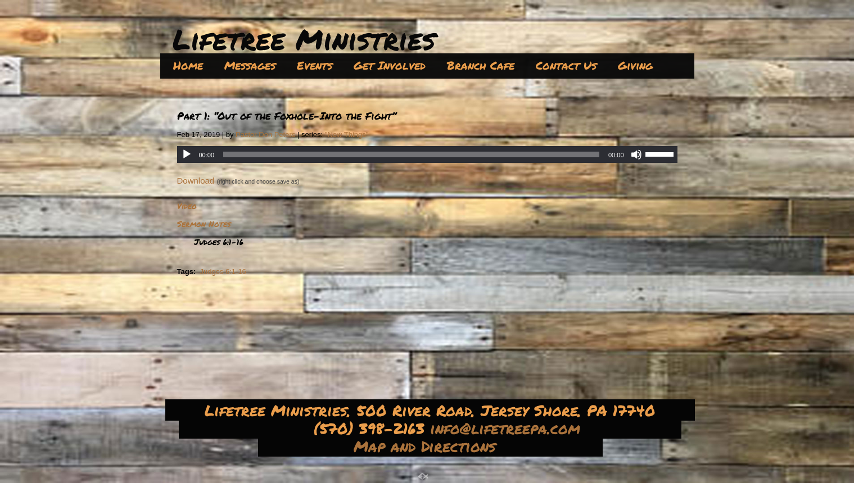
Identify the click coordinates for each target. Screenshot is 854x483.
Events (314, 65)
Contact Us (566, 65)
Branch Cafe (480, 65)
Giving (635, 65)
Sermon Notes (204, 223)
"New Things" (347, 134)
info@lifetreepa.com (508, 428)
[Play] (186, 154)
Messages (249, 65)
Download (196, 180)
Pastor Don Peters (265, 134)
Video (187, 205)
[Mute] (636, 154)
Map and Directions (427, 446)
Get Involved (390, 65)
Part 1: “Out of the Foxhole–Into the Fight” (286, 115)
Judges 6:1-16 (223, 271)
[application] (427, 154)
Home (188, 65)
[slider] (411, 154)
